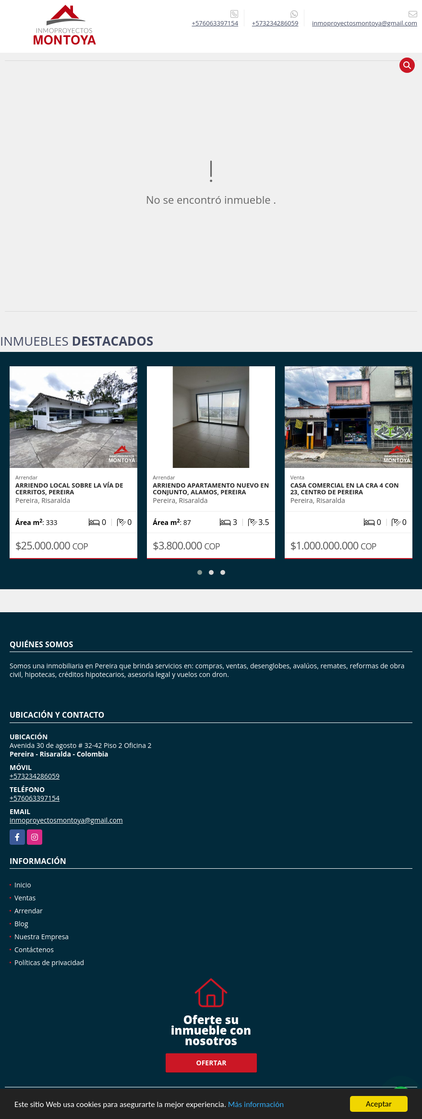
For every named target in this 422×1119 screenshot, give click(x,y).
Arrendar (28, 910)
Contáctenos (34, 949)
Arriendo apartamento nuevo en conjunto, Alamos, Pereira (211, 488)
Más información (256, 1104)
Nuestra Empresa (41, 936)
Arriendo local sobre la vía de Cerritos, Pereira (69, 488)
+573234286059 (275, 23)
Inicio (22, 884)
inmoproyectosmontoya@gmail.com (66, 820)
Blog (21, 923)
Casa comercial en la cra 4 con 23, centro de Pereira (344, 488)
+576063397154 (215, 23)
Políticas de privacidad (49, 962)
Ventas (25, 897)
